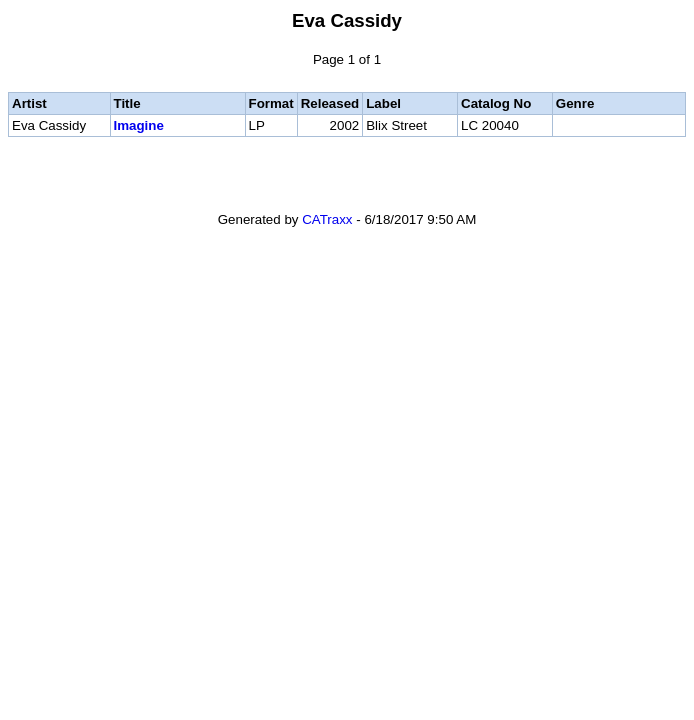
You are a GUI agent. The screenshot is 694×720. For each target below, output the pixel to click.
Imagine (139, 125)
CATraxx (327, 219)
